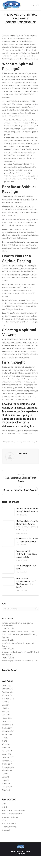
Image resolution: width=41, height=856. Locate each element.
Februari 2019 (7, 718)
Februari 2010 (7, 787)
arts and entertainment (10, 817)
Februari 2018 (7, 751)
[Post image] (8, 512)
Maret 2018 (6, 747)
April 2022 (5, 715)
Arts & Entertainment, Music (12, 814)
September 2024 (8, 698)
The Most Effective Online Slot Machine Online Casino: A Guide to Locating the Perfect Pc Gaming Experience (27, 525)
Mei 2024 (5, 708)
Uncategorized (14, 442)
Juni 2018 (5, 738)
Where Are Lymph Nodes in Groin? (26, 567)
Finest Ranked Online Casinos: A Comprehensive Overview (27, 540)
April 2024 (5, 711)
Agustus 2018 (7, 734)
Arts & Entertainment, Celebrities (13, 810)
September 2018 (8, 731)
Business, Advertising (9, 823)
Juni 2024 (5, 705)
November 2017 (7, 761)
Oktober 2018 (7, 728)
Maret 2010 (6, 783)
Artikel (4, 807)
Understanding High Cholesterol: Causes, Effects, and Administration (26, 554)
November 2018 (7, 725)
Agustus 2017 (7, 770)
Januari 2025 (6, 685)
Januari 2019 (6, 721)
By (22, 442)
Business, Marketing (9, 827)
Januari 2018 (6, 754)
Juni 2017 (5, 777)
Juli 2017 (5, 774)
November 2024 (7, 692)
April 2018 (5, 744)
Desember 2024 (7, 689)
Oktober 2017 (7, 764)
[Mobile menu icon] (37, 5)
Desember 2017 (7, 757)
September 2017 (8, 767)
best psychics (14, 422)
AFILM (4, 804)
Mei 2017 (5, 780)
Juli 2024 (5, 702)
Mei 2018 (5, 741)
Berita (4, 820)
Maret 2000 (6, 790)
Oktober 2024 (7, 695)
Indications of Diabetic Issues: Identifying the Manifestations (27, 509)
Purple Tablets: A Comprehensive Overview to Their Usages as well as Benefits (26, 582)
